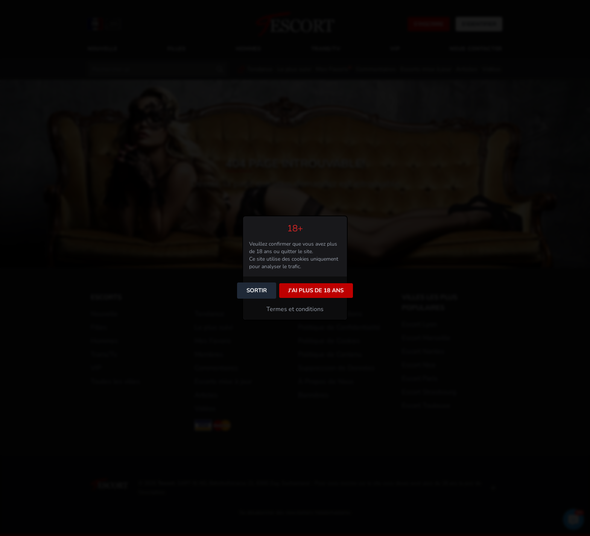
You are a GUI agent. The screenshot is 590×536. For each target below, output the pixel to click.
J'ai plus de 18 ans (316, 290)
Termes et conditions (295, 309)
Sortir (256, 290)
